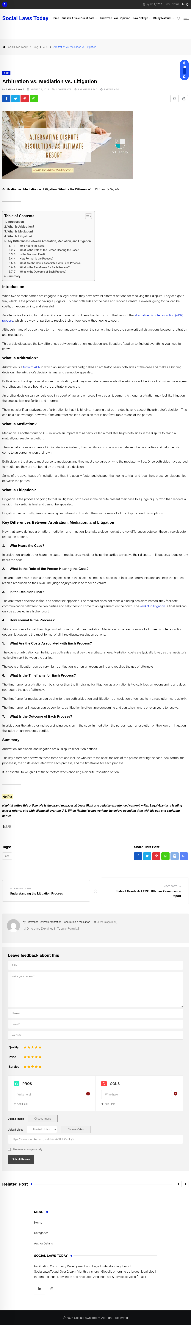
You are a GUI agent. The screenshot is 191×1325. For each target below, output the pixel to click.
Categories (41, 1233)
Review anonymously (27, 1149)
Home (55, 18)
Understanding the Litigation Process (36, 893)
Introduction (15, 222)
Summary (13, 276)
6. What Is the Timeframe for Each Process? (42, 267)
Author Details (43, 1243)
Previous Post (23, 888)
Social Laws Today (25, 18)
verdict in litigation (152, 606)
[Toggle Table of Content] (86, 216)
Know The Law (108, 18)
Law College (140, 18)
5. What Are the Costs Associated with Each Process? (47, 263)
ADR (7, 855)
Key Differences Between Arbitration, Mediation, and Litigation (49, 241)
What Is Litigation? (19, 236)
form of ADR (32, 367)
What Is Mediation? (20, 231)
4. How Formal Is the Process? (34, 258)
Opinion (125, 18)
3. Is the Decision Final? (29, 254)
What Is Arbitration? (20, 226)
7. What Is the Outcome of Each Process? (40, 271)
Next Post (170, 886)
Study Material (162, 18)
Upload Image (16, 1118)
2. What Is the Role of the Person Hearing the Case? (46, 250)
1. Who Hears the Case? (30, 245)
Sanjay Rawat (15, 89)
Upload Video (15, 1129)
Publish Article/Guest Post (78, 18)
